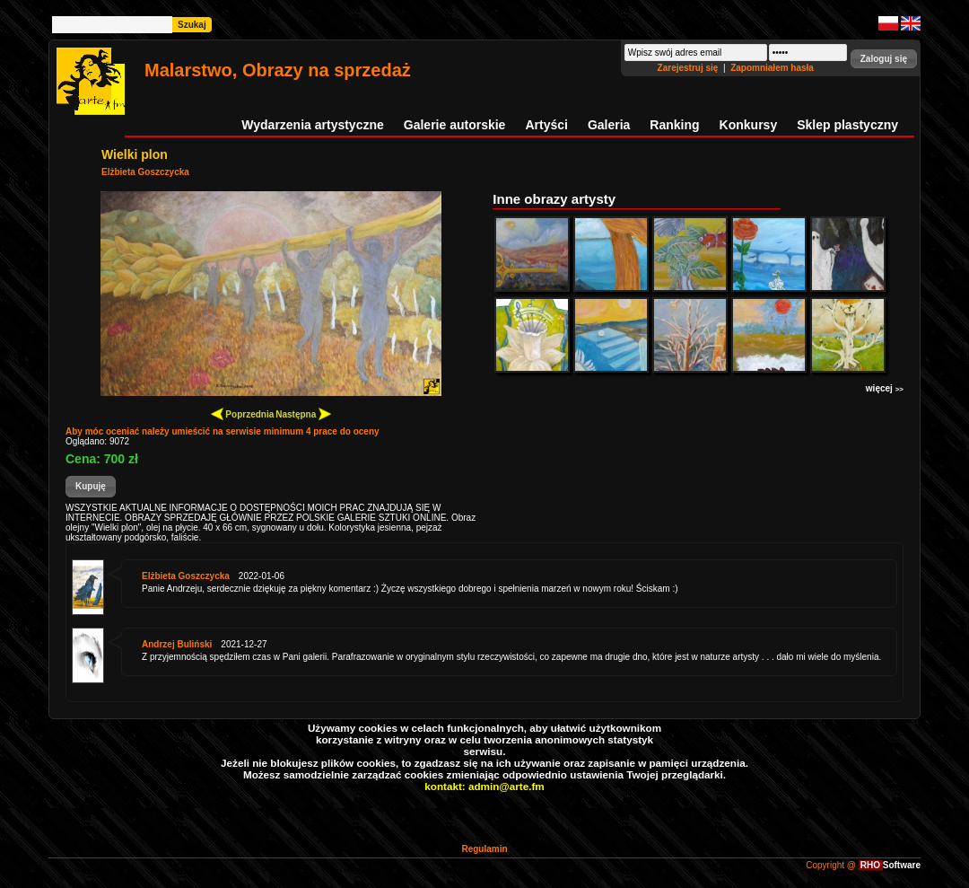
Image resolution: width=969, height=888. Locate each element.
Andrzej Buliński (177, 644)
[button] (884, 58)
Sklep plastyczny (847, 125)
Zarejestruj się (689, 68)
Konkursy (749, 125)
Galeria (609, 125)
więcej (885, 388)
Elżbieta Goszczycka (145, 172)
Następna (303, 413)
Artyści (546, 125)
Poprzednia (243, 413)
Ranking (674, 125)
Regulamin (484, 849)
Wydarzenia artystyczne (312, 125)
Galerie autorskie (455, 125)
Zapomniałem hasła (772, 68)
